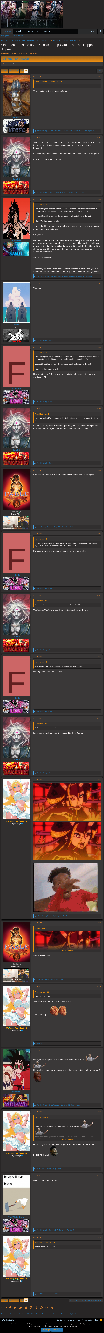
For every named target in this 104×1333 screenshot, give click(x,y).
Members (48, 31)
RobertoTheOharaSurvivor (13, 53)
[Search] (100, 31)
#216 (99, 1112)
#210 (99, 657)
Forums (7, 31)
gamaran (16, 1092)
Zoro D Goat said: (42, 928)
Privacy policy (87, 1320)
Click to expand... (67, 950)
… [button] (14, 71)
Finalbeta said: (41, 992)
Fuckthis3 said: (41, 414)
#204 (99, 283)
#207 (99, 470)
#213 (99, 923)
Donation (19, 31)
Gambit (16, 179)
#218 (99, 1237)
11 (26, 71)
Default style (8, 1320)
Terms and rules (73, 1320)
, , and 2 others (64, 276)
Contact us (61, 1320)
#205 (99, 347)
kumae (16, 117)
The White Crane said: (44, 1243)
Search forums (17, 36)
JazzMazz (16, 240)
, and (55, 527)
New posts (5, 36)
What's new (33, 31)
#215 (99, 1050)
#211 (99, 718)
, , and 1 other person (65, 131)
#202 (99, 138)
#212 (99, 780)
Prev (5, 71)
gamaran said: (40, 1117)
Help (96, 1320)
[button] (25, 31)
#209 (99, 595)
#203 (99, 199)
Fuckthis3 (16, 388)
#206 (99, 409)
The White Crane (16, 1217)
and (50, 980)
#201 (99, 76)
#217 (99, 1176)
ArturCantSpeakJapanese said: (47, 82)
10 (22, 71)
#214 (99, 987)
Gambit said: (40, 205)
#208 (99, 534)
